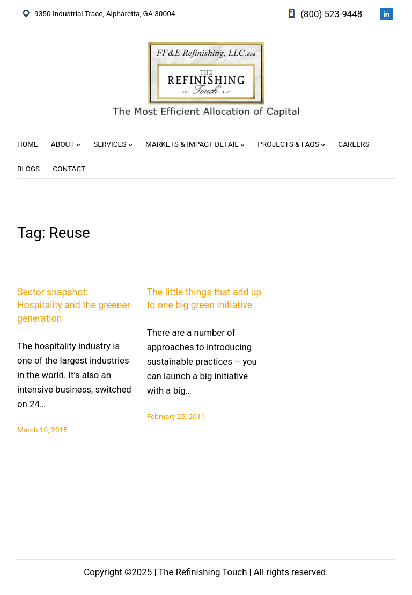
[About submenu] (78, 144)
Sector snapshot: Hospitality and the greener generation (73, 305)
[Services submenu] (130, 144)
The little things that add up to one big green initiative (204, 299)
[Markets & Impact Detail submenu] (242, 144)
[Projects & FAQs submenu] (323, 144)
